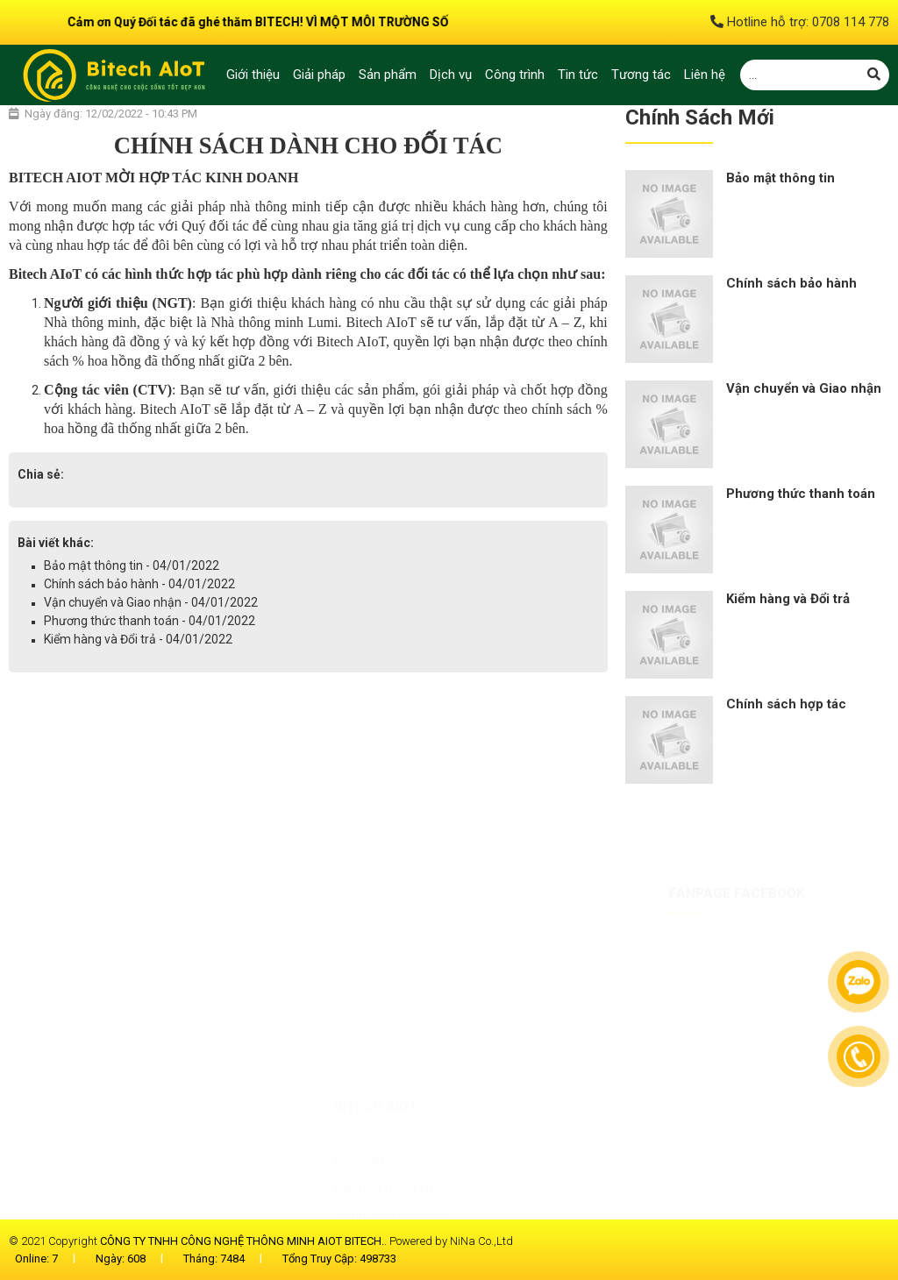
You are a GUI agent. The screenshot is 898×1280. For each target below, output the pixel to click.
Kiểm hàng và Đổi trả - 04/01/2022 (138, 639)
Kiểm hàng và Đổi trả (788, 599)
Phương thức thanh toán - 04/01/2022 (149, 621)
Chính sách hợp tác (786, 704)
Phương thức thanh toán (800, 493)
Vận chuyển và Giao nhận (803, 388)
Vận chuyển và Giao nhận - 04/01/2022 (151, 602)
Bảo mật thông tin (780, 178)
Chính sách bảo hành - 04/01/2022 (139, 584)
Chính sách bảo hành (791, 283)
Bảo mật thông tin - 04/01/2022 (131, 565)
